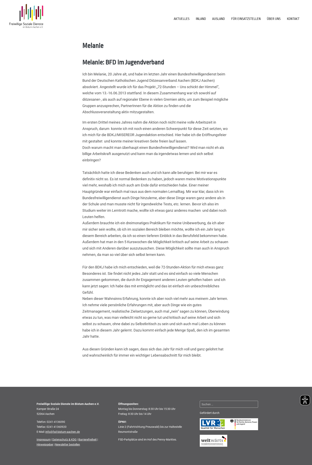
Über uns (274, 19)
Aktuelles (181, 19)
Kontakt (293, 19)
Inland (201, 19)
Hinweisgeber (45, 444)
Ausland (218, 19)
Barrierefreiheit (87, 439)
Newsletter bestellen (67, 444)
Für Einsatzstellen (246, 19)
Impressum (44, 439)
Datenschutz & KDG (64, 439)
